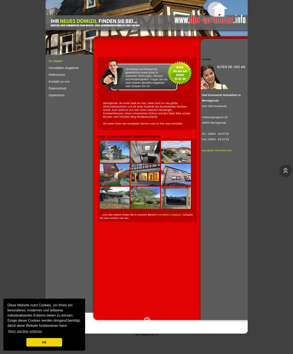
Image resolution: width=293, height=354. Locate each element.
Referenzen (57, 74)
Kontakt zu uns (59, 81)
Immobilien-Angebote (169, 214)
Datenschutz (57, 88)
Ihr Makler (56, 61)
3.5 (149, 335)
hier (148, 86)
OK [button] (44, 342)
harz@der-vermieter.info (217, 150)
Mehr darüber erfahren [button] (25, 331)
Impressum (56, 95)
